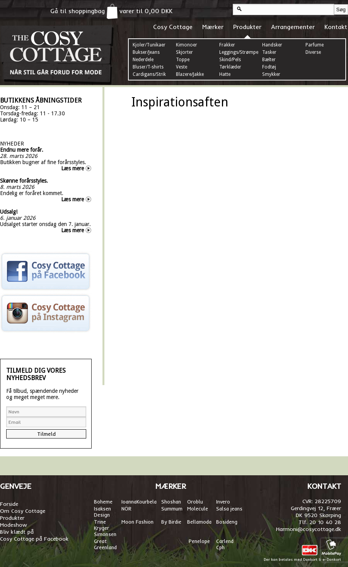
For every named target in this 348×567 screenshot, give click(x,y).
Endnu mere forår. (21, 150)
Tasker (269, 52)
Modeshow (13, 524)
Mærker (212, 27)
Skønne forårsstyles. (24, 181)
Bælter (269, 59)
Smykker (271, 74)
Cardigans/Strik (149, 74)
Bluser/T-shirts (148, 67)
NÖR (126, 508)
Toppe (182, 59)
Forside (9, 503)
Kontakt (335, 27)
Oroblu (195, 501)
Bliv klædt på (17, 531)
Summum (172, 508)
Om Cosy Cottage (22, 510)
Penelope (199, 541)
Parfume (314, 45)
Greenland (105, 547)
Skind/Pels (230, 59)
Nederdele (143, 59)
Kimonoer (186, 45)
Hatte (224, 74)
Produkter (247, 27)
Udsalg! (8, 212)
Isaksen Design (102, 511)
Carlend (225, 541)
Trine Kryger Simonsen (105, 528)
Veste (181, 67)
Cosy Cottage (173, 27)
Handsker (272, 45)
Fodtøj (269, 67)
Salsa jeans (229, 508)
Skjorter (184, 52)
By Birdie (171, 522)
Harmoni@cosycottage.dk (308, 529)
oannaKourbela (140, 501)
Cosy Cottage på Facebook (34, 538)
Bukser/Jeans (146, 52)
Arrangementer (293, 27)
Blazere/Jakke (190, 74)
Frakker (227, 45)
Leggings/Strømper (239, 52)
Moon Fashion (137, 522)
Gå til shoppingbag (84, 11)
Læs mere (72, 168)
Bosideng (226, 522)
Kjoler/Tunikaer (149, 45)
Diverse (313, 52)
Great (100, 541)
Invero (223, 501)
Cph (221, 547)
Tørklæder (230, 67)
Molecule (197, 508)
